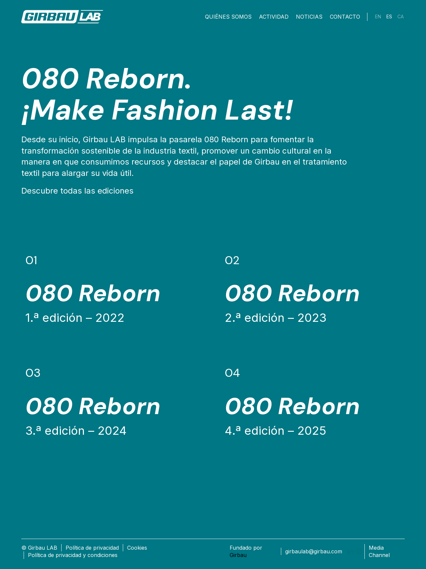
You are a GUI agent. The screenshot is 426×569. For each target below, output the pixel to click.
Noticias (309, 16)
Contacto (345, 16)
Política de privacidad (92, 547)
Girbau (238, 555)
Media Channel (379, 551)
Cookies (137, 547)
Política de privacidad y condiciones (72, 555)
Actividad (274, 16)
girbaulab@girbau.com (313, 551)
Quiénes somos (228, 16)
